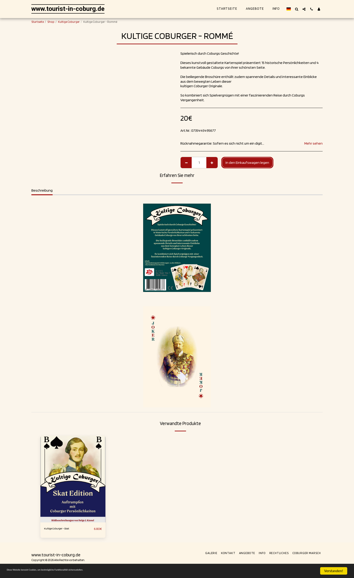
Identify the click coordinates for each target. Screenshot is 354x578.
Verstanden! (333, 571)
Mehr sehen (313, 143)
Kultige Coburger (69, 21)
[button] (296, 9)
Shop (50, 21)
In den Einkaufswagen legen (247, 162)
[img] (72, 479)
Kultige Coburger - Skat (62, 528)
